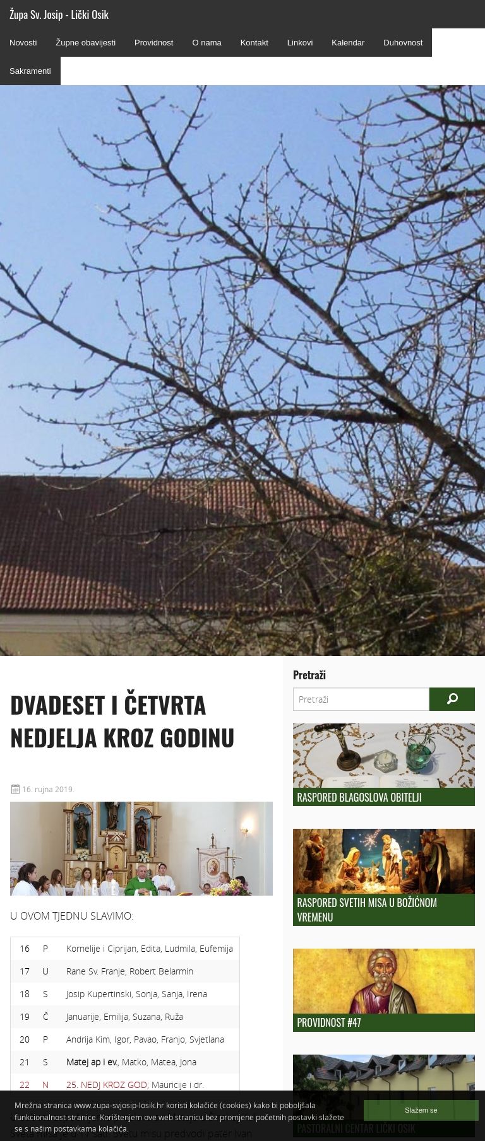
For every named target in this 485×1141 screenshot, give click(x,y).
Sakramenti (30, 71)
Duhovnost (402, 42)
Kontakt (254, 42)
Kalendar (348, 42)
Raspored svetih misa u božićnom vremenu (367, 909)
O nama (206, 42)
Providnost (154, 42)
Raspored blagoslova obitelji (359, 797)
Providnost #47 (329, 1022)
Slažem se (421, 1110)
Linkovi (300, 42)
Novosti (23, 42)
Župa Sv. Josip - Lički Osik (59, 14)
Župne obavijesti (86, 42)
